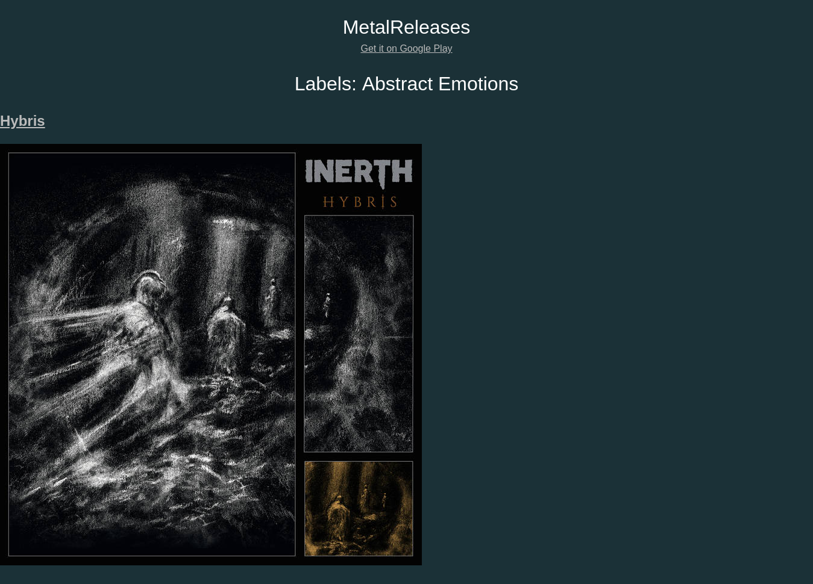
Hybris (22, 121)
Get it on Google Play (406, 48)
